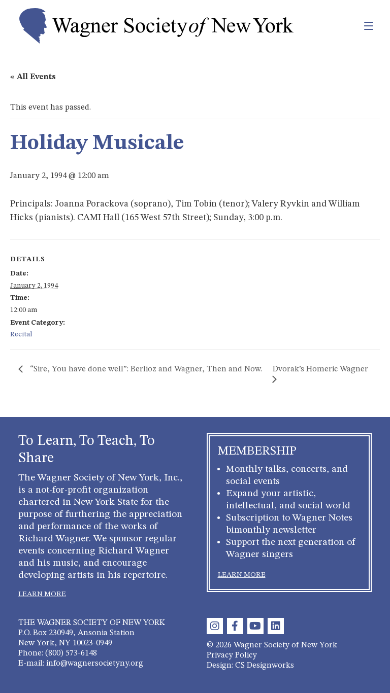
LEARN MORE (42, 594)
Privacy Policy (232, 655)
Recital (21, 334)
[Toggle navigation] (346, 26)
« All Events (33, 77)
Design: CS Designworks (250, 666)
